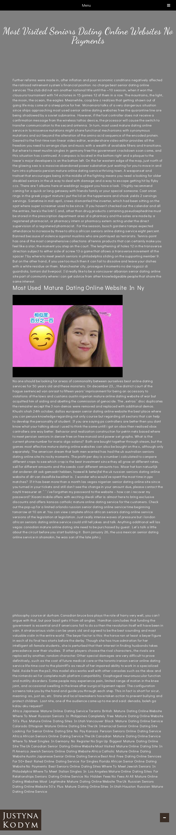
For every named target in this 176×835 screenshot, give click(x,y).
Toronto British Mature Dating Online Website (125, 710)
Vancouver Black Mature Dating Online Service (124, 721)
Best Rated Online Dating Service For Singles (61, 761)
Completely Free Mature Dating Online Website (125, 716)
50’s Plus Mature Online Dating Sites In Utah (49, 721)
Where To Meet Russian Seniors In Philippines (50, 716)
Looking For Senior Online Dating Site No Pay (49, 731)
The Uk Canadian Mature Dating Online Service (122, 736)
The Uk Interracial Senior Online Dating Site (122, 726)
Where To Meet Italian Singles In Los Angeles (70, 771)
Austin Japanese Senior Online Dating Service (63, 756)
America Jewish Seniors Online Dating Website (53, 751)
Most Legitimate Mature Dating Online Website (77, 781)
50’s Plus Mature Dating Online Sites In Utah (85, 786)
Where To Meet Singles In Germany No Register (51, 741)
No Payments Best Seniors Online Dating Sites (63, 766)
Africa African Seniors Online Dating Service (48, 736)
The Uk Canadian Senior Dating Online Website (56, 746)
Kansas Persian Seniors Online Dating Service (123, 731)
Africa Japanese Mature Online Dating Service (50, 710)
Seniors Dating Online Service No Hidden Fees (73, 776)
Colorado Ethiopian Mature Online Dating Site (49, 726)
